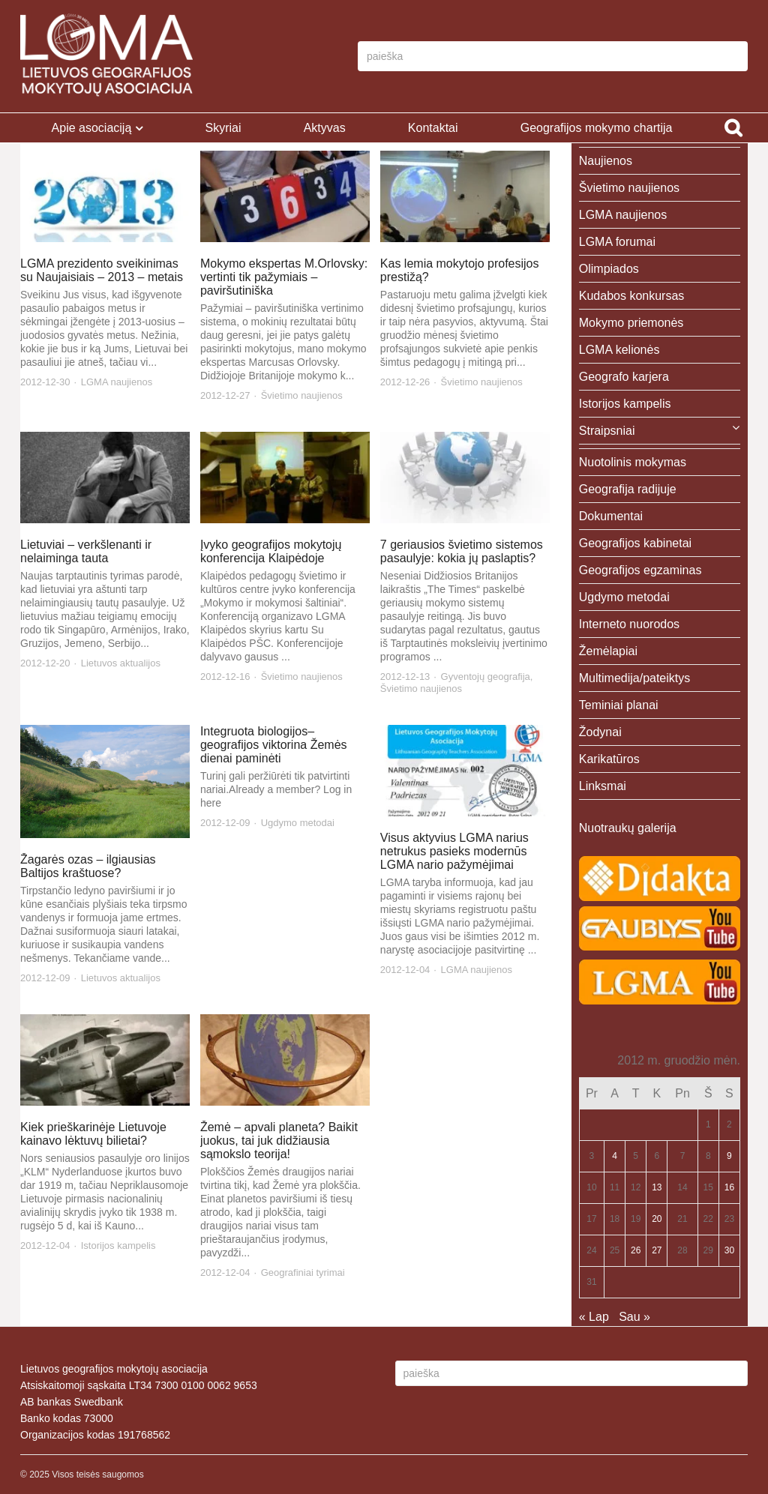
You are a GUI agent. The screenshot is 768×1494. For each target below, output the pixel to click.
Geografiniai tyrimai (303, 1272)
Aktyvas (325, 127)
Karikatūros (609, 759)
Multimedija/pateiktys (635, 678)
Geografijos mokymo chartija (596, 127)
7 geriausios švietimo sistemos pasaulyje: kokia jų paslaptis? (461, 551)
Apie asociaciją (92, 127)
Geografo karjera (624, 376)
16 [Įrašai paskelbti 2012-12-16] (729, 1187)
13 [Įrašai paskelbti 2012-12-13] (657, 1187)
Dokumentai (611, 516)
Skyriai (223, 127)
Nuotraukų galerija (627, 828)
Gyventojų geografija (485, 676)
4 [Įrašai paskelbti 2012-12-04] (614, 1156)
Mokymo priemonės (631, 322)
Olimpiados (609, 268)
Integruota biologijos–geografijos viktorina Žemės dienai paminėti (273, 745)
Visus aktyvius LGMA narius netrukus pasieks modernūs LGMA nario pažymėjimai (454, 851)
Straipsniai (607, 430)
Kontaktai (433, 127)
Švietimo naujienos (302, 395)
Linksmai (602, 786)
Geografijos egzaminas (640, 570)
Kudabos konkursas (632, 295)
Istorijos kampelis (118, 1245)
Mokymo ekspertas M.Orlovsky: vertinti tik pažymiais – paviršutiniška (284, 277)
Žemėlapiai (608, 651)
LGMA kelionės (619, 349)
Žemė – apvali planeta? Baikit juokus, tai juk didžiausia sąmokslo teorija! (279, 1140)
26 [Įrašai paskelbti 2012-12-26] (635, 1250)
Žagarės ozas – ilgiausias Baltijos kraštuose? (88, 866)
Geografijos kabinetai (635, 543)
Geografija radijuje (627, 489)
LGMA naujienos (116, 382)
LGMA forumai (617, 241)
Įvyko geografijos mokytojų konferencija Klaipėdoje (271, 551)
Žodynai (600, 732)
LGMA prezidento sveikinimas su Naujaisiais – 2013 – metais (101, 270)
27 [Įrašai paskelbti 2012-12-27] (657, 1250)
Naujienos (605, 160)
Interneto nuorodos (629, 624)
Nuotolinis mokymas (632, 462)
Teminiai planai (618, 705)
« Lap (594, 1316)
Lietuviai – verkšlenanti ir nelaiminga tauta (86, 551)
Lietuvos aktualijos (120, 663)
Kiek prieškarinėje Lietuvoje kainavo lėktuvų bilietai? (93, 1134)
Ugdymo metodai (297, 822)
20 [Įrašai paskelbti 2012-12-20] (657, 1219)
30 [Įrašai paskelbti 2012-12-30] (729, 1250)
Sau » (634, 1316)
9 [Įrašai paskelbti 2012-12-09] (729, 1156)
